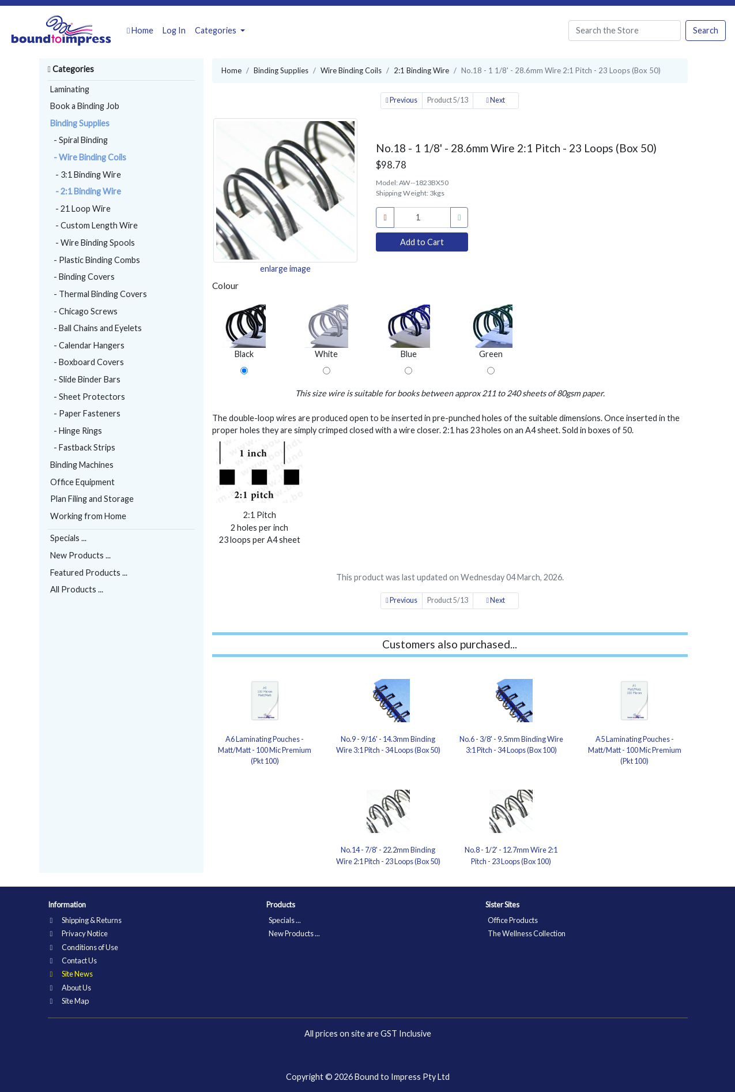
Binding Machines (82, 465)
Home (140, 30)
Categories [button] (216, 30)
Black (244, 332)
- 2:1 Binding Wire (85, 191)
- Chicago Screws (84, 311)
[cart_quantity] (422, 217)
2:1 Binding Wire (421, 70)
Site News (71, 973)
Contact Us (73, 960)
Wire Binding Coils (351, 70)
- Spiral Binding (79, 140)
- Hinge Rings (76, 431)
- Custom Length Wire (94, 225)
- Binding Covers (82, 277)
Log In (174, 30)
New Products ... (80, 555)
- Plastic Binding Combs (95, 260)
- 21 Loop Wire (80, 208)
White (326, 332)
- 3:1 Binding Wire (85, 174)
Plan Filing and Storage (92, 499)
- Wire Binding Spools (92, 242)
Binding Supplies (80, 123)
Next (495, 100)
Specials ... (68, 538)
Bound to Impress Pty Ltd (402, 1077)
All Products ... (76, 589)
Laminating (69, 89)
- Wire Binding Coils (88, 157)
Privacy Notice (79, 933)
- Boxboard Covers (87, 362)
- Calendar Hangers (87, 345)
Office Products (513, 920)
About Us (70, 987)
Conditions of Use (84, 947)
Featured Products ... (88, 572)
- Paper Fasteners (85, 413)
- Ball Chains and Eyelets (96, 328)
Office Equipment (82, 482)
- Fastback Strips (82, 447)
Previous (401, 100)
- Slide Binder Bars (85, 379)
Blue (408, 332)
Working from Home (88, 516)
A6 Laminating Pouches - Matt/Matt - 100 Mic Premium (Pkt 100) (264, 749)
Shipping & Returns (86, 920)
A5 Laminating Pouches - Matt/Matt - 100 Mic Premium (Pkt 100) (634, 749)
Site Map (69, 1000)
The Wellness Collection (527, 933)
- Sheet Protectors (87, 396)
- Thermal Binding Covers (98, 294)
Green (490, 332)
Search (705, 30)
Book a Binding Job (84, 106)
